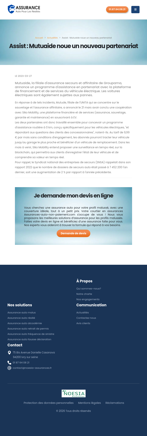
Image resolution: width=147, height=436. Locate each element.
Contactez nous (86, 318)
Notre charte (84, 294)
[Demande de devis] (73, 233)
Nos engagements (88, 299)
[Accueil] (39, 37)
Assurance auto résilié (21, 318)
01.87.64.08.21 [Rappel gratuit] (117, 9)
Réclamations (115, 403)
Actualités (82, 312)
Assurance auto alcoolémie (24, 323)
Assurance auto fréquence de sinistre (31, 334)
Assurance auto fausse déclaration (29, 339)
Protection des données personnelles (48, 403)
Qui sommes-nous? (88, 288)
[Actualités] (52, 37)
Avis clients (83, 323)
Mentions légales (89, 403)
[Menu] (135, 9)
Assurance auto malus (21, 312)
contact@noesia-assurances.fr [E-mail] (32, 368)
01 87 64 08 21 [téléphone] (21, 362)
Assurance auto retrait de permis (28, 328)
